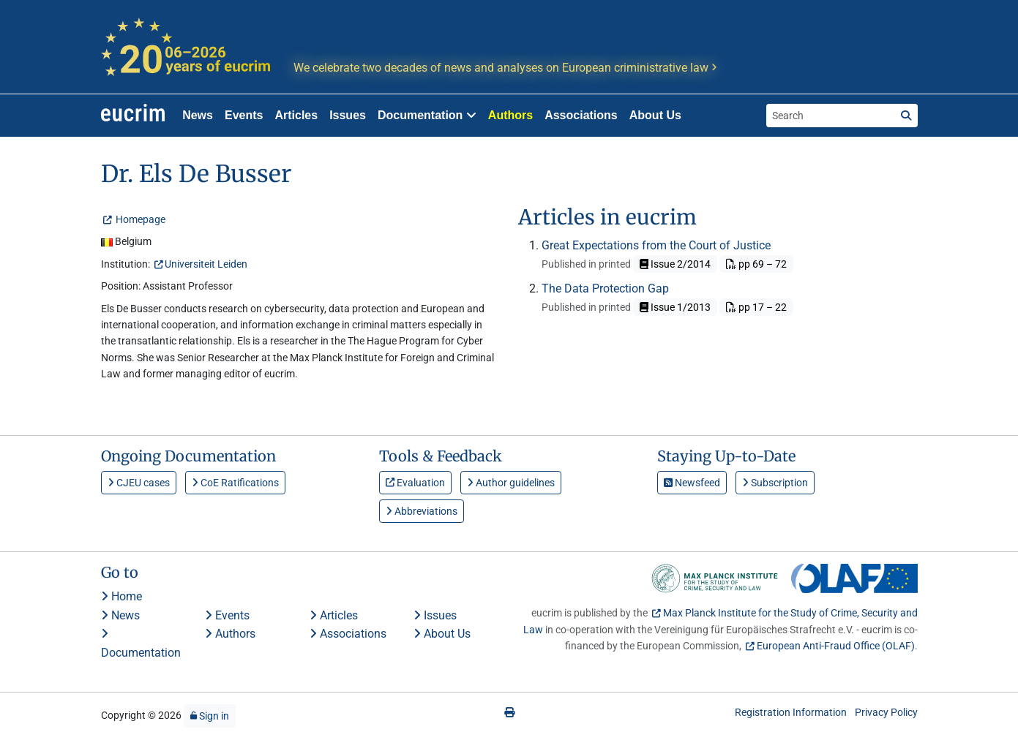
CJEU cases (139, 482)
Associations (581, 115)
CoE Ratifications (235, 482)
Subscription (775, 482)
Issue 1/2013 (675, 307)
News (197, 115)
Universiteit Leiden (206, 264)
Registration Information (791, 712)
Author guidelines (511, 482)
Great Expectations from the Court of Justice (656, 245)
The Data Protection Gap (605, 288)
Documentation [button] (427, 115)
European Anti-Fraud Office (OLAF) (836, 646)
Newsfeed (692, 482)
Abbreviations (421, 511)
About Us (655, 115)
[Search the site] (830, 115)
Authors (510, 115)
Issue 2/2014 (675, 264)
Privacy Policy (886, 712)
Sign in (209, 716)
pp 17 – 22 (756, 307)
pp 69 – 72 (756, 264)
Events (244, 115)
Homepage (139, 219)
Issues (347, 115)
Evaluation (415, 482)
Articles (296, 115)
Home (121, 596)
